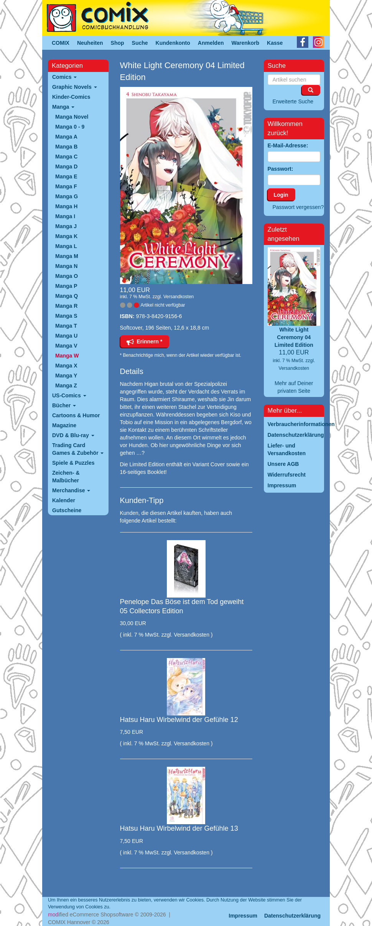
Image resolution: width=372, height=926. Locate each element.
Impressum (243, 916)
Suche (140, 43)
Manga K (66, 236)
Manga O (66, 276)
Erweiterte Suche (293, 101)
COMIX (60, 43)
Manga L (66, 246)
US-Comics (69, 395)
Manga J (66, 226)
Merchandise (71, 490)
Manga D (66, 166)
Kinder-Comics (71, 97)
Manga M (66, 256)
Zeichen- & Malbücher (66, 476)
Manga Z (66, 385)
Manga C (66, 157)
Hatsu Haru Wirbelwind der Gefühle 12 (179, 719)
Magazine (64, 425)
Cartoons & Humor (76, 415)
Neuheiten (90, 43)
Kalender (63, 500)
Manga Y (66, 375)
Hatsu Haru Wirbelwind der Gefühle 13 (179, 828)
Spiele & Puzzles (73, 463)
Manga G (66, 196)
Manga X (66, 366)
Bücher (64, 405)
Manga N (66, 266)
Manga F (66, 186)
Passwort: (280, 169)
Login (281, 195)
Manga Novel (71, 117)
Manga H (66, 206)
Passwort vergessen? (298, 207)
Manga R (66, 306)
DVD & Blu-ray (73, 435)
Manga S (66, 316)
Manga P (66, 286)
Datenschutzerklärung (292, 916)
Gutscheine (66, 510)
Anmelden (211, 43)
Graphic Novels (74, 87)
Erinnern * (145, 341)
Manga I (65, 216)
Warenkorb (246, 43)
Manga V (66, 346)
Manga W (67, 356)
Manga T (66, 326)
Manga (63, 107)
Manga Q (66, 296)
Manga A (66, 137)
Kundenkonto (173, 43)
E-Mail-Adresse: (288, 145)
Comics (64, 77)
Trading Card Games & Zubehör (78, 449)
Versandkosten (178, 296)
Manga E (66, 176)
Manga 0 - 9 (69, 127)
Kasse (275, 43)
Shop (117, 43)
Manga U (66, 336)
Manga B (66, 147)
